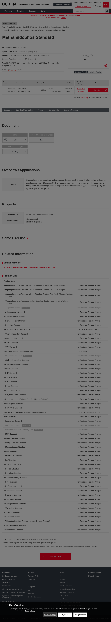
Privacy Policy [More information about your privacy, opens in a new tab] (30, 611)
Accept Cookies (80, 615)
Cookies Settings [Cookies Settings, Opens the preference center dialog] (50, 615)
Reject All (65, 615)
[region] (55, 612)
